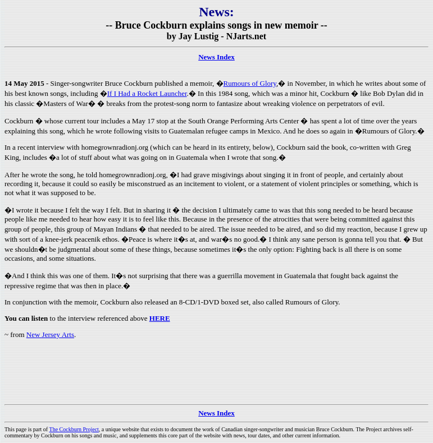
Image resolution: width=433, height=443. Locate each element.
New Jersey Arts (50, 334)
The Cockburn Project (74, 429)
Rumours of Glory (250, 83)
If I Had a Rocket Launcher (147, 93)
